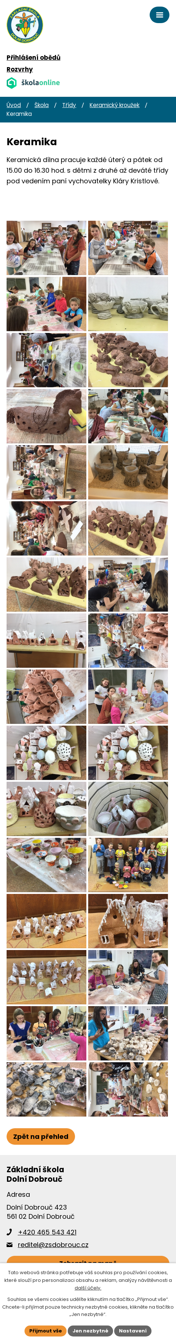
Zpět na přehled (40, 1148)
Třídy (69, 105)
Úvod (14, 105)
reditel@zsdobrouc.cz (53, 1256)
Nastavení (133, 1330)
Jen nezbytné (90, 1330)
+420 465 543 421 (47, 1243)
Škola (41, 105)
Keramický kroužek (114, 105)
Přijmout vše (45, 1330)
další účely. (88, 1287)
